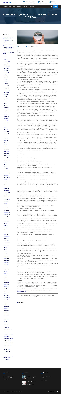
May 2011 (5, 291)
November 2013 (7, 238)
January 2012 (6, 284)
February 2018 (6, 149)
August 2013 (6, 245)
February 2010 (6, 306)
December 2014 (7, 212)
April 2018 (5, 144)
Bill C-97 (48, 173)
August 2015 (6, 201)
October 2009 (6, 315)
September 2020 (7, 109)
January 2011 (6, 293)
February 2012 (6, 282)
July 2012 (5, 271)
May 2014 (5, 227)
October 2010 (6, 295)
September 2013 (7, 243)
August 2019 (6, 122)
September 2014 (7, 219)
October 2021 (6, 92)
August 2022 (6, 72)
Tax (4, 353)
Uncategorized (7, 359)
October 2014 (6, 216)
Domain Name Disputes (8, 338)
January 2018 (6, 151)
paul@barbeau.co (40, 289)
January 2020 (6, 118)
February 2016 (6, 188)
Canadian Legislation (8, 329)
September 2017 (7, 160)
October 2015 (6, 197)
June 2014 (6, 225)
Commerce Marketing (8, 334)
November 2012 (7, 262)
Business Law (21, 302)
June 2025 (6, 59)
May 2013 (5, 249)
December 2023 (7, 61)
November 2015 (7, 195)
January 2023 (6, 64)
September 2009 (7, 317)
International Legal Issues (9, 343)
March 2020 (6, 114)
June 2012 (6, 273)
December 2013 (7, 236)
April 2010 (5, 304)
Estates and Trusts (7, 340)
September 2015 (7, 199)
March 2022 (6, 83)
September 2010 (7, 297)
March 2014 (6, 229)
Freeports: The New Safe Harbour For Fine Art (31, 377)
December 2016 (7, 171)
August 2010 (6, 299)
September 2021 (7, 94)
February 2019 (6, 131)
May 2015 (5, 205)
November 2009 (7, 312)
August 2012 (6, 269)
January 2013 (6, 258)
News (8, 391)
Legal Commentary (7, 345)
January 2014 (6, 234)
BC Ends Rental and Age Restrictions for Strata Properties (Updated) (8, 49)
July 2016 (5, 179)
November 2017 (7, 155)
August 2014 (6, 221)
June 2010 (6, 301)
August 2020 (6, 112)
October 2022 (6, 68)
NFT (4, 347)
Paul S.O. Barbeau (31, 46)
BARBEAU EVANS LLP (54, 391)
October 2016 (6, 175)
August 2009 (6, 319)
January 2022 (6, 88)
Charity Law (6, 332)
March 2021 (6, 105)
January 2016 (6, 190)
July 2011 (5, 288)
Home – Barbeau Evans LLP (9, 6)
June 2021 (6, 98)
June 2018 (6, 140)
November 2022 (7, 66)
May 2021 (5, 101)
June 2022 (6, 77)
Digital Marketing (7, 336)
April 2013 (5, 251)
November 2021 (7, 90)
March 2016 (6, 186)
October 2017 (6, 157)
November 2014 (7, 214)
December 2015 (7, 192)
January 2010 (6, 308)
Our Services (31, 6)
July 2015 (5, 203)
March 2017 (6, 168)
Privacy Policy (19, 391)
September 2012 (7, 267)
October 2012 (6, 264)
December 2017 (7, 153)
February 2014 (6, 232)
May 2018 (5, 142)
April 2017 (5, 166)
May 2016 (5, 181)
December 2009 (7, 310)
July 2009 (5, 321)
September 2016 (7, 177)
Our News (19, 6)
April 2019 (5, 127)
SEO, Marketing (7, 351)
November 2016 (7, 173)
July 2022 (5, 74)
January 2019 (6, 133)
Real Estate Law (7, 349)
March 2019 (6, 129)
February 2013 (6, 256)
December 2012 (7, 260)
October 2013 (6, 240)
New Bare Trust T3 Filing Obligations (31, 382)
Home (15, 21)
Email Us (55, 6)
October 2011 (6, 286)
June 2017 (6, 162)
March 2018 (6, 146)
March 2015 (6, 208)
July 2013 (5, 247)
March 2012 (6, 280)
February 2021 (6, 107)
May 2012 (5, 275)
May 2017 (5, 164)
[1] (22, 73)
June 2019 (6, 125)
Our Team (25, 6)
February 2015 (6, 210)
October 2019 (6, 120)
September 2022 (7, 70)
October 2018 (6, 136)
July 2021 (5, 96)
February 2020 (6, 116)
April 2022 (5, 81)
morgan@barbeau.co (21, 291)
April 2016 (5, 184)
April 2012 (5, 277)
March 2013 (6, 253)
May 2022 (5, 79)
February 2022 (6, 85)
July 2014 (5, 223)
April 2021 (5, 103)
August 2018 (6, 138)
